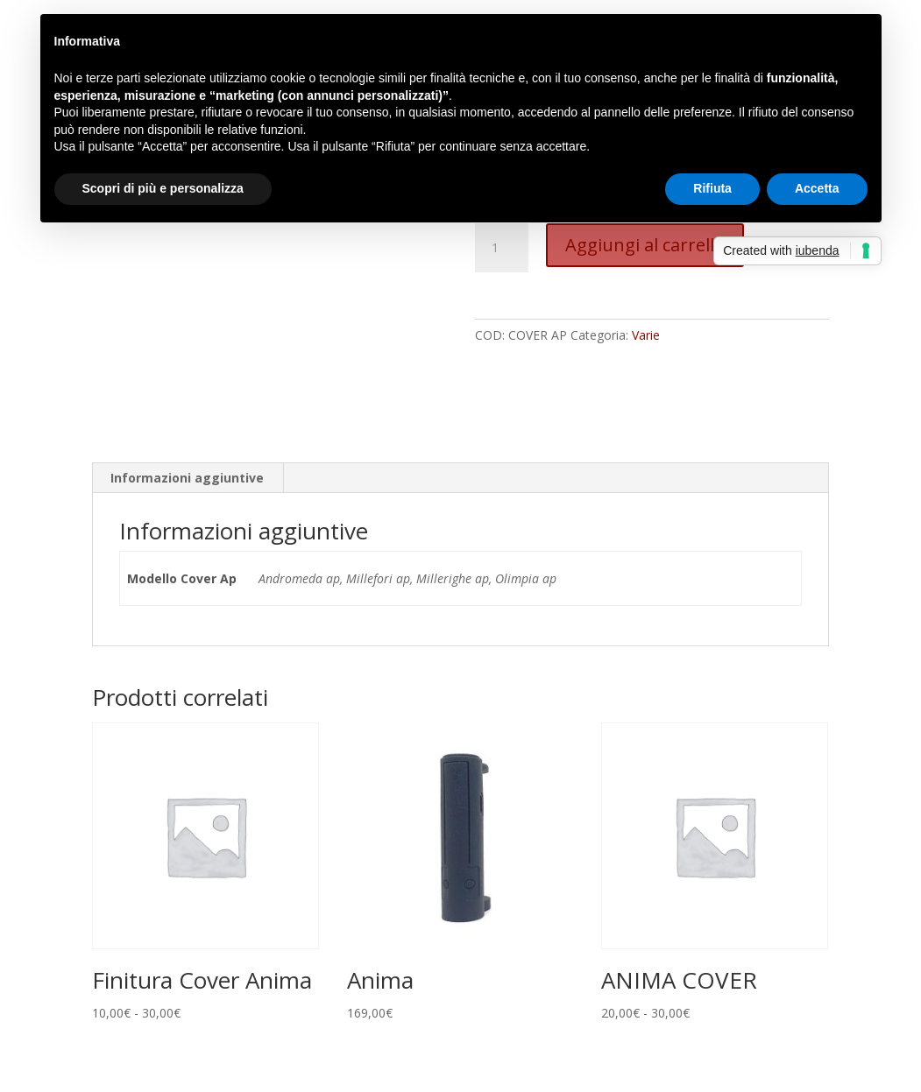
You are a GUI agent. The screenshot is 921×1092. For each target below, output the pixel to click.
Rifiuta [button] (712, 188)
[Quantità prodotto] (501, 247)
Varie (646, 335)
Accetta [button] (817, 188)
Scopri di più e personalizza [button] (163, 188)
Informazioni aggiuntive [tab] (187, 477)
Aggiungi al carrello (645, 245)
